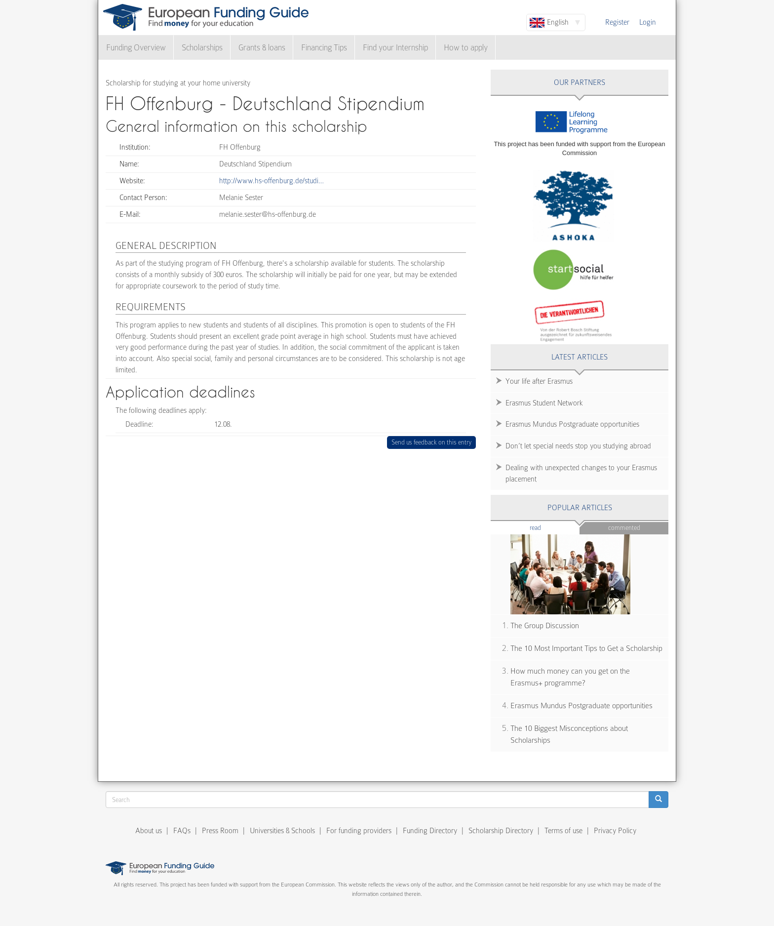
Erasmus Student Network (544, 403)
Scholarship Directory (500, 831)
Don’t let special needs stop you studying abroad (578, 446)
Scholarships (202, 47)
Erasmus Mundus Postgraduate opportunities (572, 424)
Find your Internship (395, 47)
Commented (624, 527)
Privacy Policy (615, 831)
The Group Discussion (544, 625)
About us (148, 831)
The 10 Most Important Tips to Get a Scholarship (586, 648)
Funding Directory (430, 831)
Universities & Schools (282, 831)
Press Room (220, 831)
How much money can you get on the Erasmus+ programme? (570, 677)
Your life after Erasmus (539, 381)
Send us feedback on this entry (431, 442)
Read (550, 527)
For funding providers (358, 831)
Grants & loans (261, 47)
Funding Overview (136, 47)
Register (617, 22)
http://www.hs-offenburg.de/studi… (271, 181)
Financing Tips (324, 47)
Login (647, 22)
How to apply (466, 47)
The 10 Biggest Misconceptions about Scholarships (569, 734)
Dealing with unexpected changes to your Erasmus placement (581, 473)
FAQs (182, 831)
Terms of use (563, 831)
